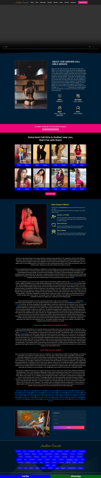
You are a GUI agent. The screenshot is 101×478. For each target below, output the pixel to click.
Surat (57, 468)
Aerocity (18, 451)
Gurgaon (49, 2)
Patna (20, 468)
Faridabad (64, 456)
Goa (25, 459)
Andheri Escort (72, 301)
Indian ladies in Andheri (34, 399)
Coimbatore (80, 454)
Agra (24, 451)
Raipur (31, 468)
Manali (68, 462)
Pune (25, 468)
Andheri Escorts (74, 281)
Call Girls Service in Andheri (44, 397)
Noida (53, 465)
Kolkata (47, 462)
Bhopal (40, 454)
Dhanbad (57, 456)
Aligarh (52, 451)
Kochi (41, 462)
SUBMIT (69, 427)
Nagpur (48, 465)
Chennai (67, 2)
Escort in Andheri (30, 390)
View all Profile (50, 193)
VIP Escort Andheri (38, 392)
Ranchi (43, 468)
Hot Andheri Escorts (63, 399)
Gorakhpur (32, 459)
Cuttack (21, 456)
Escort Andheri (61, 392)
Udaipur (63, 468)
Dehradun (44, 456)
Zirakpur (80, 468)
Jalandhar (20, 462)
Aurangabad (82, 451)
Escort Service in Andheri (74, 392)
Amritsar (67, 451)
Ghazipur (19, 459)
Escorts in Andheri (23, 332)
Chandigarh (65, 454)
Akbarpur (45, 451)
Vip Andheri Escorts (75, 394)
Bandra (20, 454)
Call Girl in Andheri (63, 394)
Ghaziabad (79, 456)
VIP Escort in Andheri (50, 392)
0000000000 (83, 2)
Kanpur (35, 462)
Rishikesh (50, 468)
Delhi (37, 2)
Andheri (74, 451)
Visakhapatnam (71, 468)
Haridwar (61, 459)
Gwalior (54, 459)
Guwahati (47, 459)
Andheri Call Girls (63, 87)
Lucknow (54, 462)
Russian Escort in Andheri (28, 397)
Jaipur (61, 2)
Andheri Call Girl (26, 394)
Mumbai (56, 2)
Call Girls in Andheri (26, 392)
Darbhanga (28, 456)
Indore (32, 2)
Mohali (74, 462)
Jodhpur (28, 462)
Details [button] (18, 165)
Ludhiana (61, 462)
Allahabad (59, 451)
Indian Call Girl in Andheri (65, 390)
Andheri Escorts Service (50, 394)
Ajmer (38, 451)
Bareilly (34, 454)
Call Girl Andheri (30, 395)
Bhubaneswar (48, 454)
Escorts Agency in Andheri (49, 399)
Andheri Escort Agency (53, 395)
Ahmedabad (31, 451)
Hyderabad (43, 2)
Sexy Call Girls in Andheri (74, 397)
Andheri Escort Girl (75, 399)
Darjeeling (36, 456)
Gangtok (72, 456)
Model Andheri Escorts (59, 397)
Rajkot (37, 468)
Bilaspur (57, 454)
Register (27, 165)
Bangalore (73, 2)
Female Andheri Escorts (68, 395)
